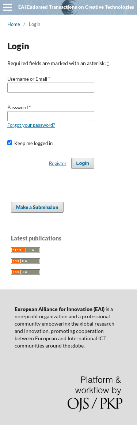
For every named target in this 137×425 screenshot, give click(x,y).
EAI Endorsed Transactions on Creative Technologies (76, 7)
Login (82, 163)
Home (13, 24)
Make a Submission (37, 207)
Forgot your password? (31, 125)
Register (57, 163)
